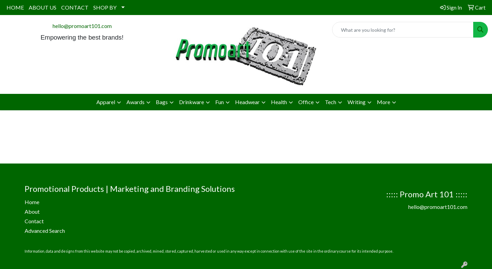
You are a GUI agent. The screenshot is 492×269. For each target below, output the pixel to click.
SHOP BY (105, 7)
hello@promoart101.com (82, 26)
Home (32, 202)
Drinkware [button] (191, 102)
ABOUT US (42, 7)
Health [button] (279, 102)
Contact (34, 221)
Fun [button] (219, 102)
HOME (15, 7)
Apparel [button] (105, 102)
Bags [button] (162, 102)
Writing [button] (356, 102)
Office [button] (306, 102)
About (32, 211)
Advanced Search (45, 230)
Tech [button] (330, 102)
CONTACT (74, 7)
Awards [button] (135, 102)
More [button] (383, 102)
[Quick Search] (403, 30)
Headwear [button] (247, 102)
